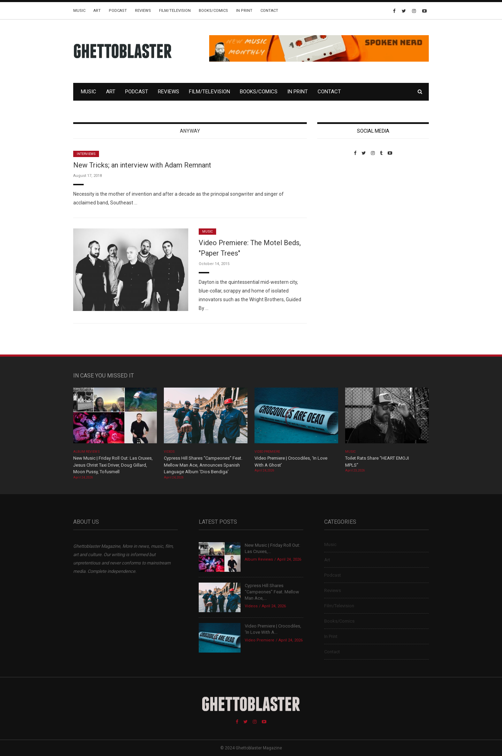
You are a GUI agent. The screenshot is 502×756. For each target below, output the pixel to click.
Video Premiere (267, 451)
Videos (169, 451)
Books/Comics (213, 10)
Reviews (143, 10)
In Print (244, 10)
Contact (269, 10)
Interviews (86, 154)
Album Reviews (86, 451)
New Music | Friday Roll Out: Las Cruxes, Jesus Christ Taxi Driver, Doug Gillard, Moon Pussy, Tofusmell (113, 464)
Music (79, 10)
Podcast (118, 10)
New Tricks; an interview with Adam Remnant (142, 165)
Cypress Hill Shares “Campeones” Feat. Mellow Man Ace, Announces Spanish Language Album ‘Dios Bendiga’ (203, 464)
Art (97, 10)
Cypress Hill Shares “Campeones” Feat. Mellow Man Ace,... (272, 592)
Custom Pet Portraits (337, 203)
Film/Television (175, 10)
